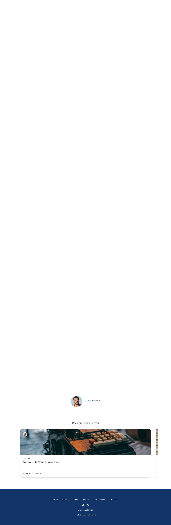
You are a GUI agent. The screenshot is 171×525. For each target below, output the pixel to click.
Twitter (55, 499)
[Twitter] (83, 505)
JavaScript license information (85, 515)
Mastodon (66, 499)
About (94, 499)
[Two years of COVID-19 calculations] (85, 469)
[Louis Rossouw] (76, 401)
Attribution (114, 499)
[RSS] (88, 505)
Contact (103, 499)
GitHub (75, 499)
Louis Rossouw (93, 400)
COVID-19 (26, 458)
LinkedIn (85, 499)
